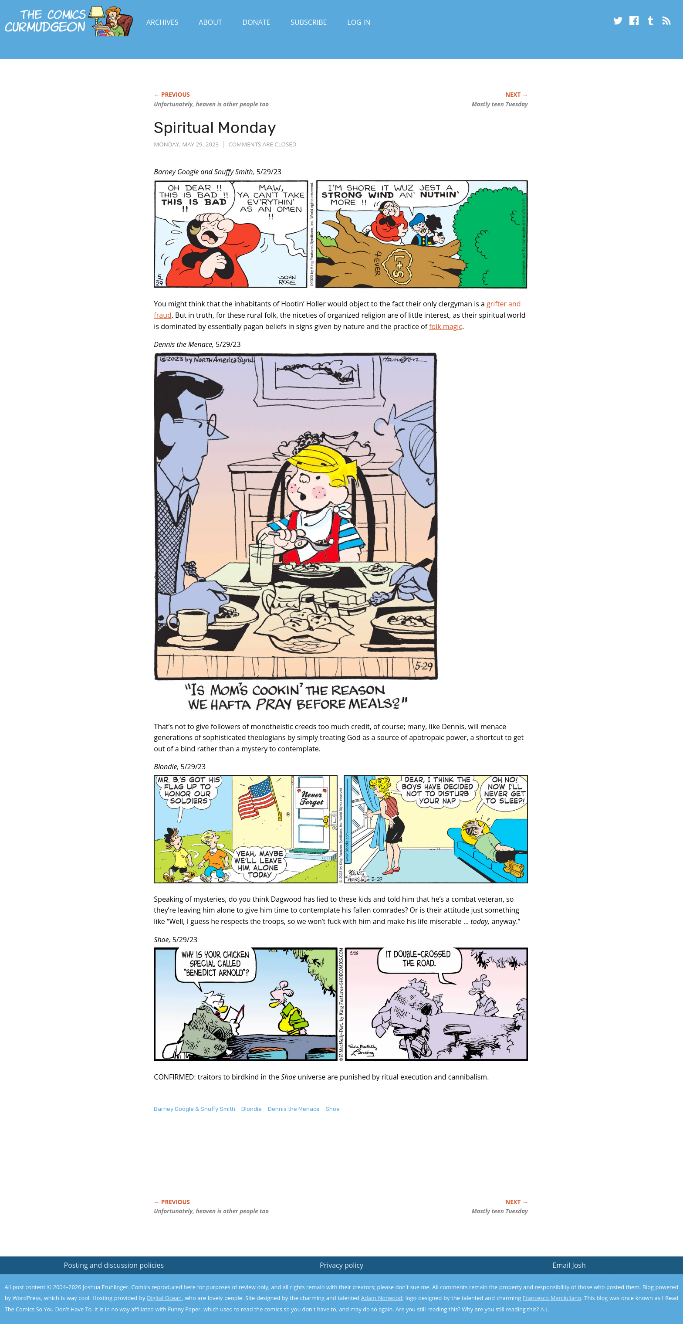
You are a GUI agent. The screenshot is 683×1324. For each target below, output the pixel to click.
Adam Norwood (381, 1298)
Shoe (332, 1109)
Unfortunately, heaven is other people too (211, 104)
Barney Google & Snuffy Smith (194, 1109)
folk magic (445, 326)
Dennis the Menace (294, 1109)
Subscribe (309, 22)
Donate (256, 22)
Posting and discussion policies (114, 1265)
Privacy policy (341, 1265)
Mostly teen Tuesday (500, 104)
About (210, 22)
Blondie (251, 1109)
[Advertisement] (312, 1165)
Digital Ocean (164, 1298)
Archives (162, 22)
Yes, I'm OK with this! (609, 1291)
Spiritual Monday (215, 127)
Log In (358, 22)
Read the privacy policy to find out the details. (605, 1269)
